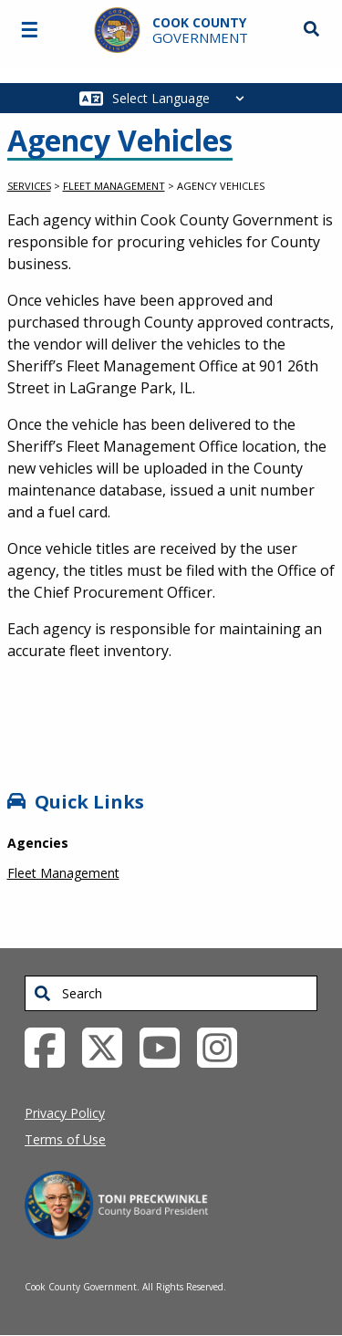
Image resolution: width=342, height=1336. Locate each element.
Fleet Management (114, 186)
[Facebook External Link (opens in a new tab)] (51, 1046)
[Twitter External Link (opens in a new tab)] (109, 1046)
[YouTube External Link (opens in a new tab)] (166, 1046)
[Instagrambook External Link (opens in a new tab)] (224, 1046)
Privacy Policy (65, 1113)
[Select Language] (183, 98)
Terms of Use (65, 1139)
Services (29, 186)
